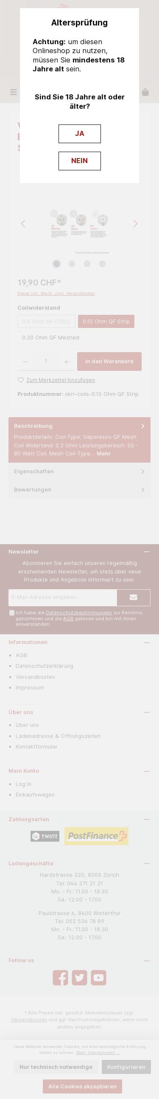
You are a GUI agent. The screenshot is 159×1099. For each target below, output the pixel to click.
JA (79, 133)
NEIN (79, 160)
